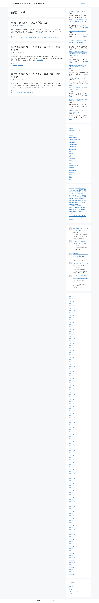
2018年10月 (72, 506)
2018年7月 (71, 513)
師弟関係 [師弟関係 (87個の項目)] (83, 196)
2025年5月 (71, 322)
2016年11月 (72, 560)
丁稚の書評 (72, 142)
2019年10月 (72, 478)
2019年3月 (71, 494)
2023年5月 (71, 378)
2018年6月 (71, 515)
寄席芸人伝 (72, 160)
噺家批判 (71, 153)
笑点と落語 (72, 172)
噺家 (70, 151)
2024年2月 (71, 357)
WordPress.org (73, 593)
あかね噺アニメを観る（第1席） (77, 78)
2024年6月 (71, 348)
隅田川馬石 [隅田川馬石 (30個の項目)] (76, 219)
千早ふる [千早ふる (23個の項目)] (82, 193)
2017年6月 (71, 543)
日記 (70, 163)
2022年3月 (71, 410)
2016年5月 (71, 574)
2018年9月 (71, 508)
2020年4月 (71, 464)
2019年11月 (72, 476)
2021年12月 (72, 417)
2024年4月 (71, 352)
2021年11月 (72, 420)
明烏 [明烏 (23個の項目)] (83, 198)
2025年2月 (71, 329)
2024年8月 (71, 343)
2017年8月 (71, 539)
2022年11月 (72, 392)
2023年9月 (71, 368)
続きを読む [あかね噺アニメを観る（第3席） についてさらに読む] (84, 17)
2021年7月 (71, 429)
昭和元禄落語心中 (73, 165)
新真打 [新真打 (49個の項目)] (71, 198)
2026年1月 (71, 303)
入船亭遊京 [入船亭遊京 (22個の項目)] (76, 193)
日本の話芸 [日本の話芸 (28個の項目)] (75, 198)
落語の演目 (72, 174)
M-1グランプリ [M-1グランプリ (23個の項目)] (71, 188)
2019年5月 (71, 490)
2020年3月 (71, 466)
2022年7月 (71, 401)
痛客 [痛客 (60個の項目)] (74, 212)
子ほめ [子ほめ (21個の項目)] (78, 196)
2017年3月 (71, 550)
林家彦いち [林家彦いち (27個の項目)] (77, 202)
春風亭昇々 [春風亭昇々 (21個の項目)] (85, 200)
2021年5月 (71, 434)
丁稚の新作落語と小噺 (74, 139)
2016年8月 (71, 567)
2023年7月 (71, 373)
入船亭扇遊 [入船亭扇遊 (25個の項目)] (71, 193)
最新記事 (84, 3)
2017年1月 (71, 555)
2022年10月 (72, 394)
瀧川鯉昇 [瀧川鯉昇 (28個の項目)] (71, 211)
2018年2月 (71, 525)
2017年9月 (71, 536)
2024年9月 (71, 341)
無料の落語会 (72, 170)
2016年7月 (71, 569)
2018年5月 (71, 518)
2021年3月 (71, 438)
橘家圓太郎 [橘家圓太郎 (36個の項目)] (72, 209)
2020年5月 (71, 462)
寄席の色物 (72, 158)
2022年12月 (72, 389)
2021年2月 (71, 441)
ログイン (71, 586)
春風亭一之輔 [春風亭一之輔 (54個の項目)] (73, 200)
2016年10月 (72, 562)
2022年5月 (71, 406)
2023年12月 (72, 361)
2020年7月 (71, 457)
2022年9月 (71, 396)
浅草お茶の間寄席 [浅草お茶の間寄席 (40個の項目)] (80, 209)
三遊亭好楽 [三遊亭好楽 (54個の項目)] (82, 190)
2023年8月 (71, 371)
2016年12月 (72, 557)
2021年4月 (71, 436)
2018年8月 (71, 511)
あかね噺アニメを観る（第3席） (77, 12)
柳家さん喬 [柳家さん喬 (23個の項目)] (83, 202)
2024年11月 (72, 336)
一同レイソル (81, 243)
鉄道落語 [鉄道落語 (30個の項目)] (71, 219)
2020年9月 (71, 452)
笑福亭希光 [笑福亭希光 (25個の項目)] (71, 218)
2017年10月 (72, 534)
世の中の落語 (72, 149)
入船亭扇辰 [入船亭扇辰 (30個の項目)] (83, 192)
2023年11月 (72, 364)
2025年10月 (72, 310)
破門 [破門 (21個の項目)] (78, 211)
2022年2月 (71, 413)
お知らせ (71, 132)
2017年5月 (71, 546)
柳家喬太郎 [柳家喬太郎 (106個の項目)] (74, 204)
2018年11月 (72, 504)
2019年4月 (71, 492)
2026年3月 (71, 299)
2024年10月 (72, 338)
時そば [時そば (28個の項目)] (70, 202)
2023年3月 (71, 382)
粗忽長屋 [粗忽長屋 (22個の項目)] (75, 217)
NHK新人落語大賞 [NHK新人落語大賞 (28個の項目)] (79, 188)
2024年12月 (72, 334)
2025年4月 (71, 324)
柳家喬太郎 (72, 167)
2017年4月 (71, 548)
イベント (71, 135)
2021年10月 (72, 422)
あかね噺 (71, 128)
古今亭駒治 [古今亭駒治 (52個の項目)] (72, 196)
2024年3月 (71, 355)
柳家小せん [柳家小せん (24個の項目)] (81, 205)
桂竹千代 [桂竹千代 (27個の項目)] (85, 207)
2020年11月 (72, 448)
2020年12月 (72, 445)
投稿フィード (72, 589)
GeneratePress (64, 601)
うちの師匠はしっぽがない (76, 130)
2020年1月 (71, 471)
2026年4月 (71, 296)
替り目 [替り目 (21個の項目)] (73, 202)
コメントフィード (73, 591)
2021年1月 (71, 443)
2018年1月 (71, 527)
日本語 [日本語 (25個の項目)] (80, 198)
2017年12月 (72, 529)
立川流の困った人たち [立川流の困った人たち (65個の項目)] (77, 216)
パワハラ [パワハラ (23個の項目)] (70, 190)
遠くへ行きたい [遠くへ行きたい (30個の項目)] (81, 218)
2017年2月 (71, 553)
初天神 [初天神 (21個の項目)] (79, 193)
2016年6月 (71, 571)
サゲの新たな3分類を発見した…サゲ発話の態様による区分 (80, 278)
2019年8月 (71, 483)
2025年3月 (71, 327)
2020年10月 (72, 450)
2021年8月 (71, 427)
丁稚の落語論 (72, 146)
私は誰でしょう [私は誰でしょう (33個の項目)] (83, 212)
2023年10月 (72, 366)
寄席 (70, 156)
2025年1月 (71, 331)
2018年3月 (71, 522)
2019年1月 (71, 499)
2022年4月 (71, 408)
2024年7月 (71, 345)
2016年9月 (71, 564)
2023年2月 (71, 385)
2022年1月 (71, 415)
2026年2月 (71, 301)
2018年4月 (71, 520)
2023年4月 (71, 380)
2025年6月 (71, 320)
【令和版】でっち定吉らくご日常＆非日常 (27, 3)
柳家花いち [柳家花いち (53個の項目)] (79, 207)
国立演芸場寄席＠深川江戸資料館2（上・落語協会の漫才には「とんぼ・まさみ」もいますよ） (78, 66)
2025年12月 (72, 306)
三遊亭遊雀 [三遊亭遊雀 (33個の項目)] (77, 192)
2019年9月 (71, 480)
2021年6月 (71, 431)
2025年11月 (72, 308)
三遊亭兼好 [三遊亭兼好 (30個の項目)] (75, 190)
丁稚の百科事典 (73, 144)
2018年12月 (72, 501)
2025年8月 (71, 315)
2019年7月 (71, 485)
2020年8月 (71, 455)
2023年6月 (71, 375)
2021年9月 (71, 424)
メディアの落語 (73, 137)
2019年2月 (71, 497)
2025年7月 (71, 317)
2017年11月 (72, 532)
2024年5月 (71, 350)
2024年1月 (71, 359)
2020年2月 (71, 469)
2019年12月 (72, 473)
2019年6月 (71, 487)
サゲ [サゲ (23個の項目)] (84, 188)
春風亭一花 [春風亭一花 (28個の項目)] (80, 200)
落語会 (70, 177)
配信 (70, 179)
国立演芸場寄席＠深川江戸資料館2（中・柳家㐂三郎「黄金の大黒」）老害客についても (78, 53)
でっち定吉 (82, 230)
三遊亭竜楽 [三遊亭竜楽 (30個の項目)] (71, 192)
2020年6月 (71, 459)
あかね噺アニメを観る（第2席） (77, 31)
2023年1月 (71, 387)
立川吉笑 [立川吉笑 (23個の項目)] (70, 213)
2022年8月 (71, 399)
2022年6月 (71, 403)
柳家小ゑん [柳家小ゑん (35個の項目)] (72, 207)
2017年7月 (71, 541)
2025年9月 (71, 313)
